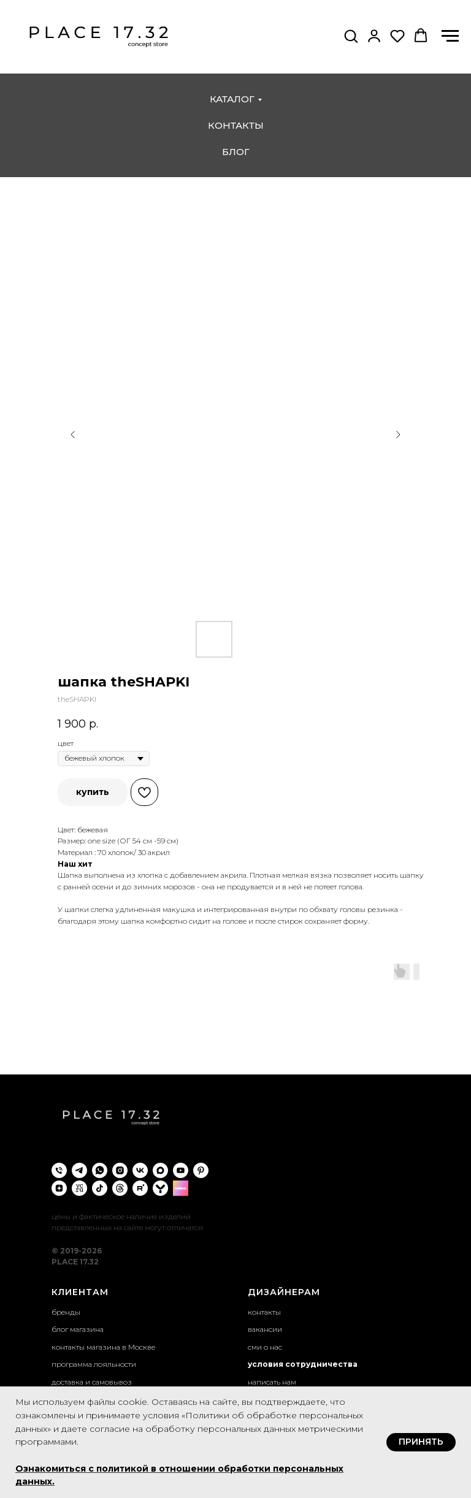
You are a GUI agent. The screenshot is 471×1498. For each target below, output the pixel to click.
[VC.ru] (79, 1188)
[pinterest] (201, 1170)
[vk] (140, 1170)
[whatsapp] (99, 1170)
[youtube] (180, 1170)
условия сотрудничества (303, 1364)
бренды (66, 1312)
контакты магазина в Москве (103, 1347)
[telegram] (79, 1170)
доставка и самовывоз (92, 1381)
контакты (236, 125)
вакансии (265, 1329)
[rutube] (140, 1188)
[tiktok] (99, 1188)
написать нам (272, 1381)
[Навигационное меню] (450, 36)
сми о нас (265, 1347)
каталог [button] (232, 99)
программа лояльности (94, 1364)
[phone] (59, 1170)
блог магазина (78, 1329)
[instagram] (120, 1170)
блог (236, 152)
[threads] (120, 1188)
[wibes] (180, 1188)
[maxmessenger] (160, 1170)
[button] (350, 35)
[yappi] (160, 1188)
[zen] (59, 1188)
